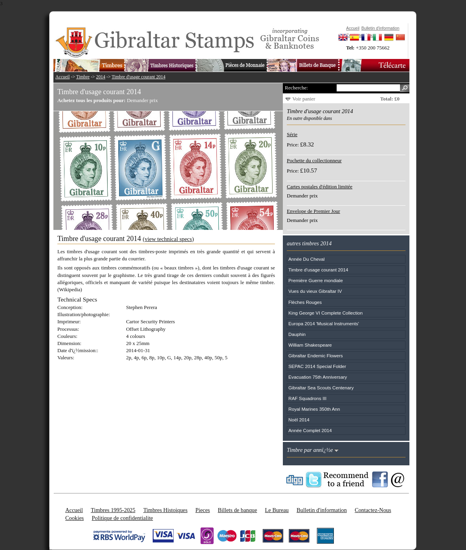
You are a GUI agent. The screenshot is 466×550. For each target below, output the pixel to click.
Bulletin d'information (322, 510)
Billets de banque (237, 510)
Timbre (82, 77)
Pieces (202, 510)
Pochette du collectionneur (314, 160)
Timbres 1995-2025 (113, 510)
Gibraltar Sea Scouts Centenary (321, 387)
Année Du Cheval (306, 259)
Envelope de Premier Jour (313, 211)
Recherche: (296, 88)
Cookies (74, 518)
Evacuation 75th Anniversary (317, 376)
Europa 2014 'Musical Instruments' (323, 323)
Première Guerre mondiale (315, 280)
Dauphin (297, 334)
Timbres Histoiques (165, 510)
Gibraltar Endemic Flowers (315, 355)
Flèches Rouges (305, 302)
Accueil (62, 77)
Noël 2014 (298, 419)
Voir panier (303, 99)
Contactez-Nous (373, 510)
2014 (100, 77)
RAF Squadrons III (307, 398)
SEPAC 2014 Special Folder (317, 366)
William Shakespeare (310, 344)
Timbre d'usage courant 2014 (138, 77)
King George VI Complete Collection (325, 312)
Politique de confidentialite (122, 518)
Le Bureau (277, 510)
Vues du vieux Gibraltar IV (315, 291)
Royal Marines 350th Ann (314, 409)
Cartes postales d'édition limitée (319, 187)
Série (292, 134)
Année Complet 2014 (310, 430)
